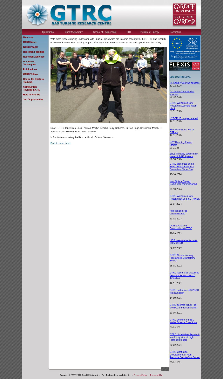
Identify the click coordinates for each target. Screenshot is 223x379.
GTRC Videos (30, 74)
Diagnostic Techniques (29, 63)
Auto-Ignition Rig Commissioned (178, 212)
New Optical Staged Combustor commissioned (183, 182)
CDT (128, 32)
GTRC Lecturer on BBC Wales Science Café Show (183, 321)
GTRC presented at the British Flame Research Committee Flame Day (182, 166)
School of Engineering (104, 32)
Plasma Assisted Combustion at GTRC (181, 227)
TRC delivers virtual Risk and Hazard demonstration (183, 306)
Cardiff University (74, 32)
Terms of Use (156, 375)
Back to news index (61, 143)
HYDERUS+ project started (184, 118)
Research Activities (33, 56)
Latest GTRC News (180, 77)
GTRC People (30, 47)
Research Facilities (33, 52)
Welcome (28, 37)
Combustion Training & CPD (31, 88)
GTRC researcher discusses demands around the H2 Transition (184, 275)
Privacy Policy (140, 375)
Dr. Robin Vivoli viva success (184, 83)
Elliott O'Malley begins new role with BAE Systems (184, 155)
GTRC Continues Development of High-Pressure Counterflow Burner (185, 355)
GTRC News (30, 42)
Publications (30, 69)
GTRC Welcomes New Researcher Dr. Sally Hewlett (184, 197)
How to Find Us (31, 94)
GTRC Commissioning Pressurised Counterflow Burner (182, 258)
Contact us (175, 32)
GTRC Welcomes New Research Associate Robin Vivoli (183, 106)
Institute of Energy (149, 32)
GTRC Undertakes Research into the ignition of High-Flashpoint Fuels (184, 337)
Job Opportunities (33, 99)
